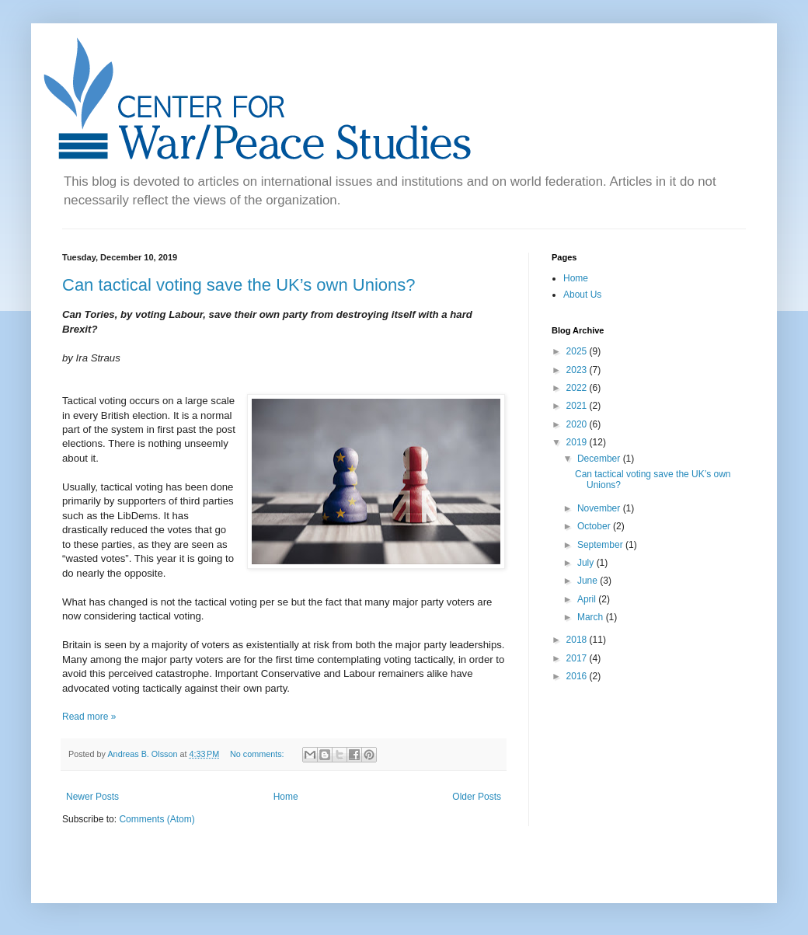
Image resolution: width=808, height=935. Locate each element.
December (600, 458)
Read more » (89, 716)
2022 (578, 387)
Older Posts (476, 796)
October (595, 526)
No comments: (258, 754)
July (587, 562)
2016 (578, 676)
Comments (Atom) (156, 819)
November (600, 508)
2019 (578, 442)
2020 (578, 424)
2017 (578, 658)
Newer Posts (92, 796)
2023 (578, 370)
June (588, 580)
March (591, 617)
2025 (578, 351)
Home (285, 796)
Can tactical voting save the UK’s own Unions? (239, 285)
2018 (578, 639)
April (587, 599)
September (601, 544)
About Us (582, 294)
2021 (578, 405)
